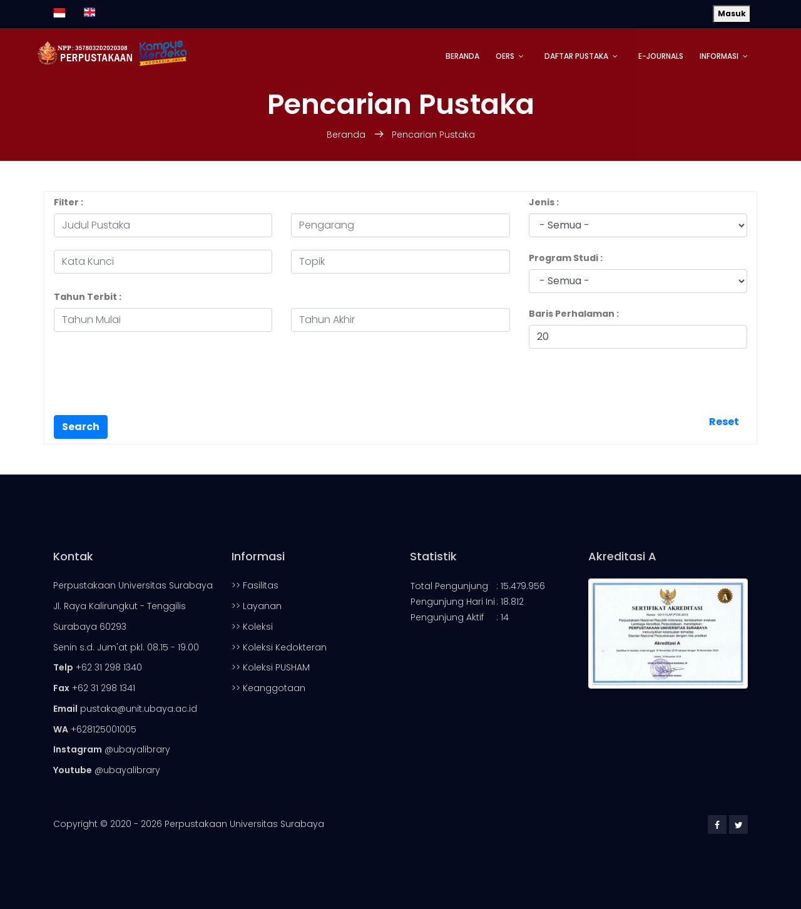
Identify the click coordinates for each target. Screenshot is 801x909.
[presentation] (149, 385)
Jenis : (544, 202)
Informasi (719, 56)
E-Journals (660, 56)
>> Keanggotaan (268, 688)
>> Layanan (257, 606)
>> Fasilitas (255, 585)
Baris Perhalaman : (574, 313)
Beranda (462, 56)
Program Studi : (566, 258)
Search (80, 426)
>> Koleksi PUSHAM (271, 667)
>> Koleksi (252, 626)
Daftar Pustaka (576, 56)
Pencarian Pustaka (433, 134)
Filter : (68, 202)
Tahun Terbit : (87, 296)
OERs (505, 56)
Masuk (732, 13)
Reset (724, 421)
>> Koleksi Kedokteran (279, 647)
